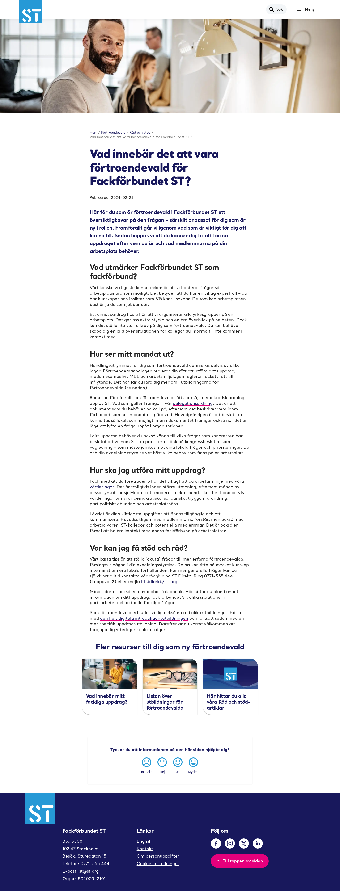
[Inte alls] (146, 764)
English (144, 841)
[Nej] (162, 764)
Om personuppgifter (158, 856)
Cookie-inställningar (158, 863)
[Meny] (306, 9)
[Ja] (177, 764)
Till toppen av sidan (239, 861)
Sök (276, 9)
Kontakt (145, 848)
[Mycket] (193, 764)
